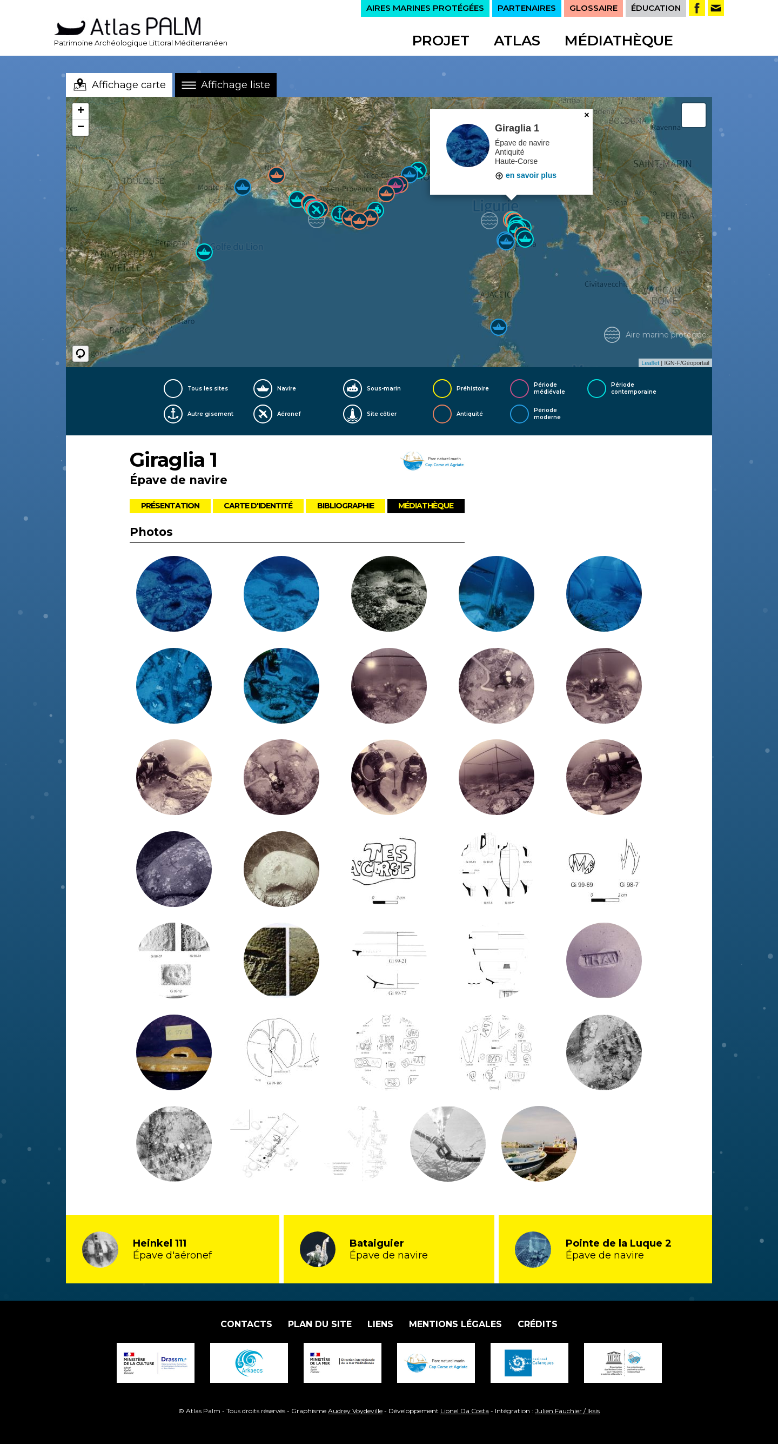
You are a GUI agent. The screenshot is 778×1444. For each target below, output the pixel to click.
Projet (441, 40)
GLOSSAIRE (593, 8)
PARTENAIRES (527, 8)
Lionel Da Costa (464, 1411)
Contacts (246, 1324)
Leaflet (650, 363)
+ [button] (80, 111)
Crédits (538, 1324)
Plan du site (320, 1324)
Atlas (517, 40)
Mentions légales (455, 1324)
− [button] (80, 128)
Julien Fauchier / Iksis (567, 1411)
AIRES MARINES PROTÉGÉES (425, 8)
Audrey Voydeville (355, 1411)
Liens (380, 1324)
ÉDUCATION (656, 8)
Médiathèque (619, 40)
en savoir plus (525, 175)
